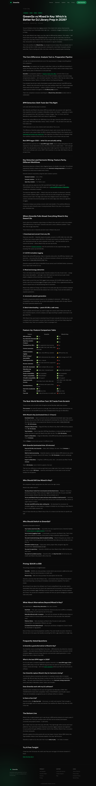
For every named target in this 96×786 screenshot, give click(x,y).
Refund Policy (76, 777)
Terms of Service (76, 771)
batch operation (48, 666)
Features (51, 2)
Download (57, 2)
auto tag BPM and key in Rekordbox (59, 187)
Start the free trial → (28, 757)
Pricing (72, 2)
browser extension (36, 246)
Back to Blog (26, 8)
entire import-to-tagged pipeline (36, 531)
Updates (63, 2)
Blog (68, 2)
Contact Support (60, 773)
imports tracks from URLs (49, 73)
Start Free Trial (81, 2)
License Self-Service (60, 771)
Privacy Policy (76, 773)
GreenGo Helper (43, 773)
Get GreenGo (42, 771)
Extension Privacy (76, 775)
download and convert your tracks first (33, 134)
